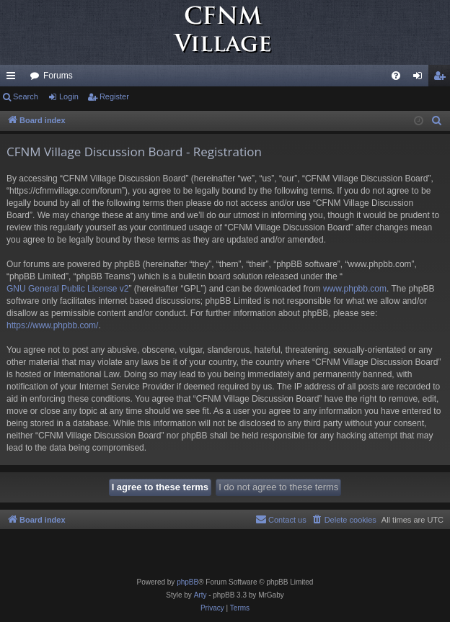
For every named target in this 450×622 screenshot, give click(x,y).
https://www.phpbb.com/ (52, 325)
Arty (200, 595)
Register (114, 96)
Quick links (14, 78)
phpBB (187, 582)
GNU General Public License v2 (67, 289)
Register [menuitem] (442, 78)
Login (69, 96)
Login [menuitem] (420, 78)
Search (25, 96)
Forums (58, 76)
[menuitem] (396, 75)
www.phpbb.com (355, 289)
